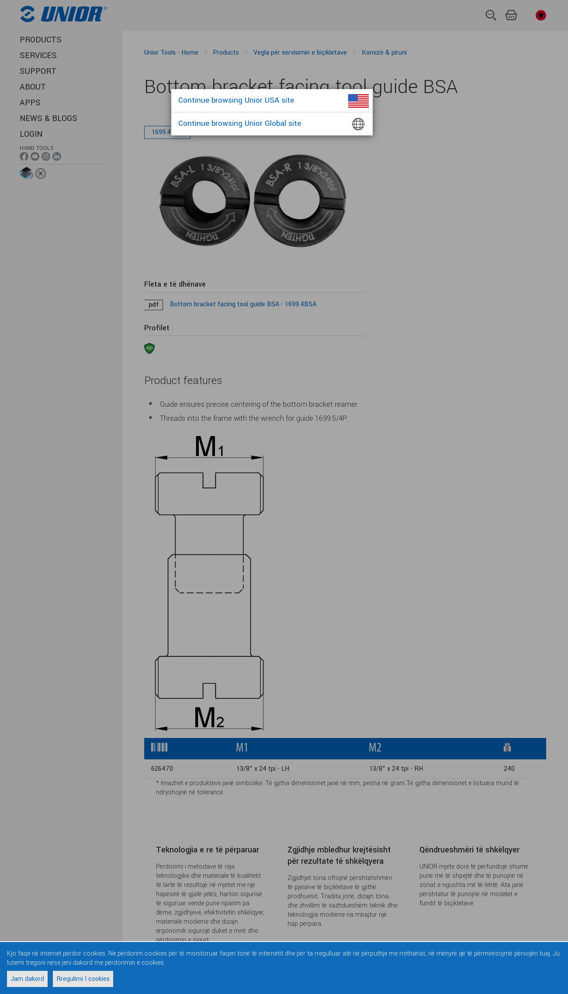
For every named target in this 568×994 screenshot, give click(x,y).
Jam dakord (27, 979)
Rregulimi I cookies (83, 979)
